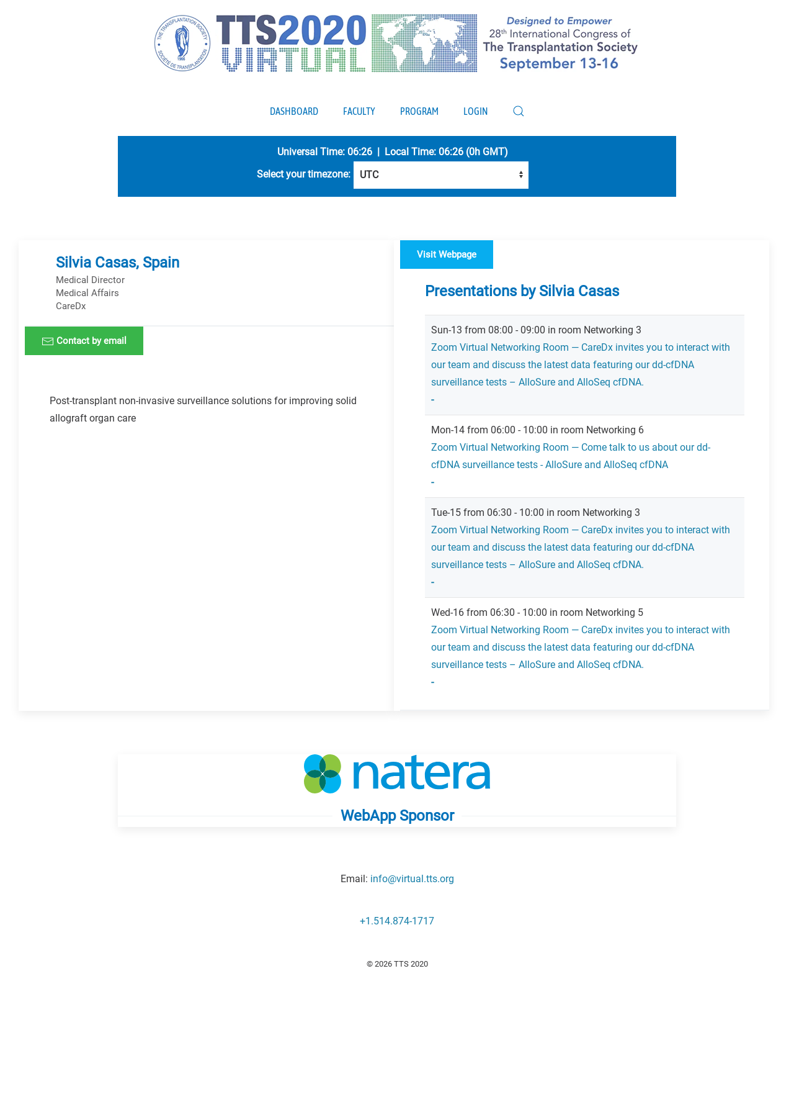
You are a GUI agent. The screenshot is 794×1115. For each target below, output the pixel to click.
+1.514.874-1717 (397, 921)
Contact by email (84, 341)
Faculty (359, 111)
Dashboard (294, 111)
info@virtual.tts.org (412, 879)
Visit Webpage (446, 254)
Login (475, 111)
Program (419, 111)
